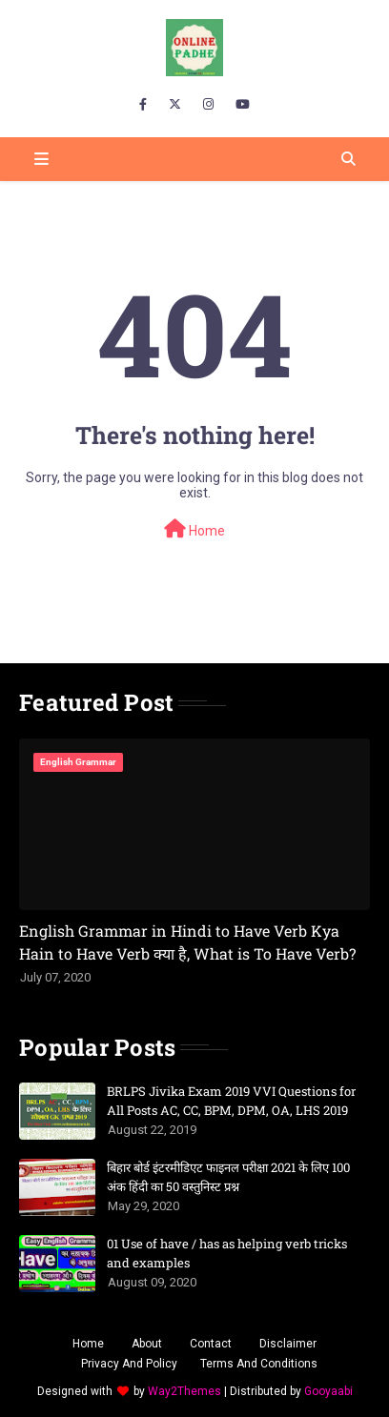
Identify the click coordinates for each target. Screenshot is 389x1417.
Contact (211, 1343)
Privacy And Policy (129, 1363)
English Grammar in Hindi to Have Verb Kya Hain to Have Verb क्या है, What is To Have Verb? (187, 942)
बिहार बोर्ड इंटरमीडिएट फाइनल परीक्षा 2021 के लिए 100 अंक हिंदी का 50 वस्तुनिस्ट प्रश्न (228, 1177)
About (147, 1343)
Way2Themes (184, 1391)
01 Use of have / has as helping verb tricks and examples (227, 1253)
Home (194, 528)
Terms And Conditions (258, 1363)
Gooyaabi (328, 1391)
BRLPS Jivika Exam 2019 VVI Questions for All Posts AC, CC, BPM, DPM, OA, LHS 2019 (231, 1101)
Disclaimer (288, 1343)
